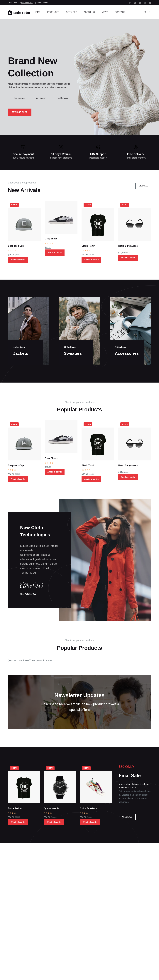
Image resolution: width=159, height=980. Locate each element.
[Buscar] (145, 12)
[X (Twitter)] (135, 3)
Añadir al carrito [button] (18, 259)
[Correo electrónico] (145, 3)
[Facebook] (130, 3)
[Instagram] (140, 3)
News (105, 12)
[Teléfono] (150, 3)
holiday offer (27, 2)
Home (37, 12)
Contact (120, 12)
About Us (89, 12)
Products (53, 12)
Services (71, 12)
